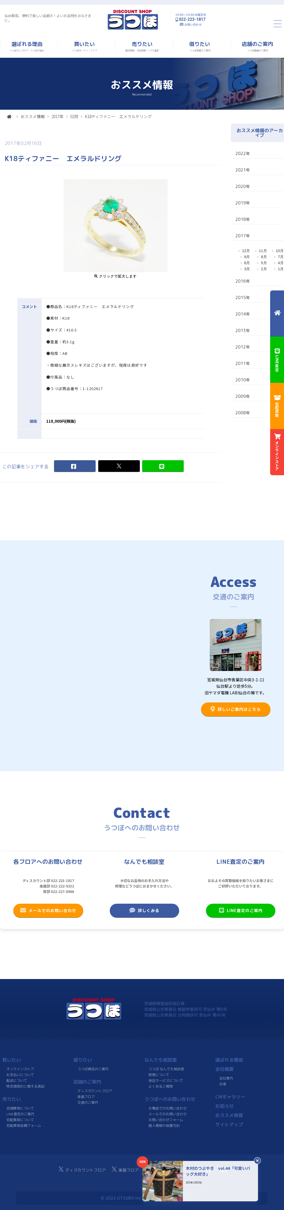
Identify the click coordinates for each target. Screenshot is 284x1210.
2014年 (242, 314)
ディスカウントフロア (94, 1090)
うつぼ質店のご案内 (93, 1069)
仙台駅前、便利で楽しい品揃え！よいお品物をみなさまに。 (48, 18)
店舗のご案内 (87, 1082)
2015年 (242, 297)
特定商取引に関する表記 (25, 1086)
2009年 (242, 396)
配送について (16, 1080)
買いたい (11, 1060)
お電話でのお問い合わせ (168, 1108)
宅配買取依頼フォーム (23, 1125)
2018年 (242, 219)
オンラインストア (20, 1069)
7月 (281, 257)
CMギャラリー (230, 1097)
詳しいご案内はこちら (236, 709)
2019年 (242, 203)
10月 (279, 251)
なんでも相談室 (160, 1060)
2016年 (242, 281)
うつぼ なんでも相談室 (166, 1069)
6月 (247, 263)
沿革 (222, 1084)
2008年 (242, 412)
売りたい (11, 1099)
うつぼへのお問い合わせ (169, 1099)
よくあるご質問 (160, 1086)
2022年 (242, 153)
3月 (247, 269)
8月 (264, 257)
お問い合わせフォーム (165, 1119)
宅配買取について (20, 1119)
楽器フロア (86, 1096)
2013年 (242, 330)
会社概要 (224, 1069)
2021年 (242, 170)
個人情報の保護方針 (163, 1125)
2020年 (242, 186)
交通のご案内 (87, 1102)
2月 (264, 269)
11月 (263, 251)
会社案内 (226, 1078)
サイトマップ (229, 1124)
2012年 (242, 347)
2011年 (242, 363)
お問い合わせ (193, 24)
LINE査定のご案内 (240, 910)
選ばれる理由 (229, 1060)
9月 (247, 257)
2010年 (242, 380)
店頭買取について (20, 1108)
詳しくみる (144, 910)
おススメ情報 (33, 116)
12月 (246, 251)
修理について (159, 1074)
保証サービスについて (165, 1080)
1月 (281, 269)
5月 (264, 263)
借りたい (82, 1060)
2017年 (57, 116)
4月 (281, 263)
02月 (74, 116)
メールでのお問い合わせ (48, 910)
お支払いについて (20, 1074)
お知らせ (224, 1106)
